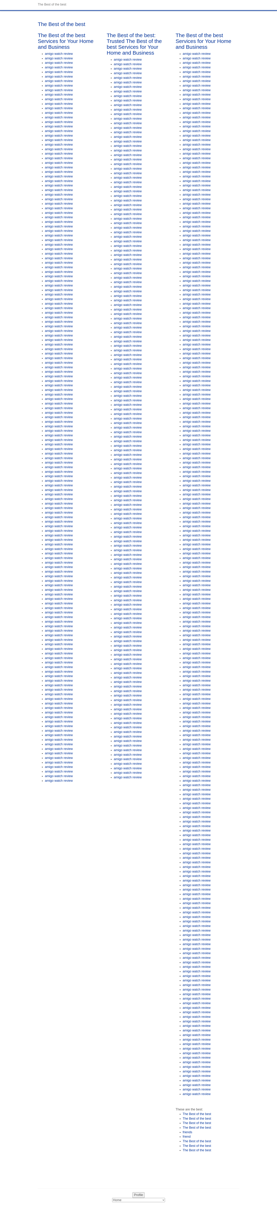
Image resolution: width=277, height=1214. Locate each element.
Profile (138, 1195)
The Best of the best (197, 1114)
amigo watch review (59, 53)
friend (187, 1136)
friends (187, 1132)
